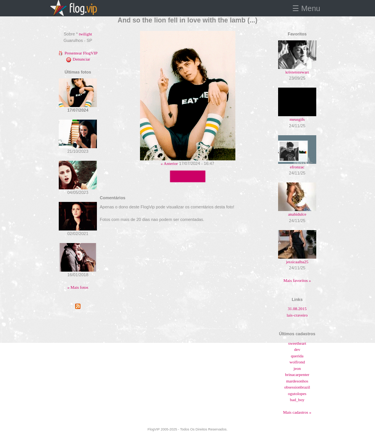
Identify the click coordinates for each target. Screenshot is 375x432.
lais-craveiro (297, 315)
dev (297, 349)
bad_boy (297, 399)
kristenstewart (297, 72)
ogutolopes (297, 393)
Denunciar (78, 59)
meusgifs (297, 119)
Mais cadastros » (297, 412)
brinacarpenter (297, 374)
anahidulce (297, 214)
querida (297, 356)
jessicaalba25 (297, 261)
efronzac (297, 167)
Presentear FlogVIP (77, 53)
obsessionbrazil (297, 387)
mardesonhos (297, 381)
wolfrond (297, 362)
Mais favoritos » (297, 280)
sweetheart (297, 343)
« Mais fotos (78, 287)
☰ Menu (306, 8)
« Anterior (169, 163)
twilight (85, 34)
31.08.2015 (297, 308)
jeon (297, 368)
